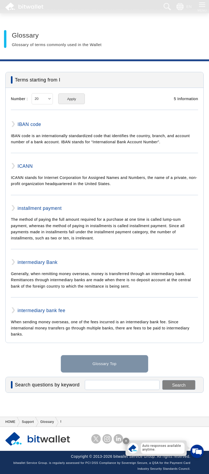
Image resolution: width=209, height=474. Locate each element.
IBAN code (29, 124)
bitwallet (24, 7)
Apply (71, 99)
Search (179, 385)
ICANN (25, 166)
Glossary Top (104, 367)
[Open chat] (197, 451)
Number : (19, 99)
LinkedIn (118, 439)
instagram (107, 439)
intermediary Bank (37, 262)
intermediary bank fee (41, 310)
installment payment (40, 208)
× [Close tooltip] (126, 441)
